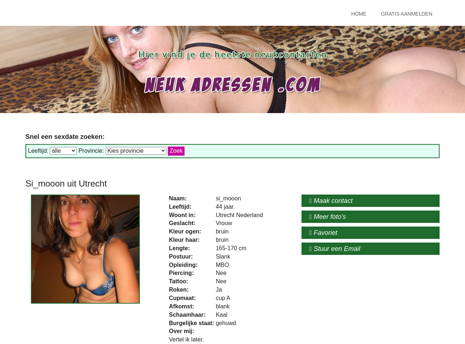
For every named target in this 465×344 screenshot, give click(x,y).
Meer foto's (328, 216)
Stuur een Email (335, 248)
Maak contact (331, 200)
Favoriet (323, 232)
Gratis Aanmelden (406, 14)
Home (359, 14)
